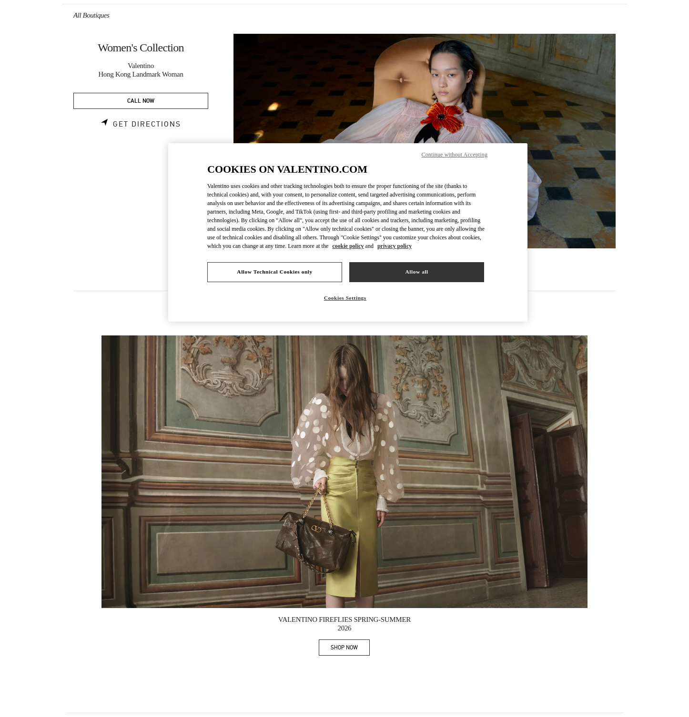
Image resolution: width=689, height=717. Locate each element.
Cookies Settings (345, 298)
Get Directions (147, 124)
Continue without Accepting (454, 154)
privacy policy (394, 246)
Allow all (416, 272)
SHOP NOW (350, 649)
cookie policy (348, 246)
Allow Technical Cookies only (274, 272)
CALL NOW (140, 101)
